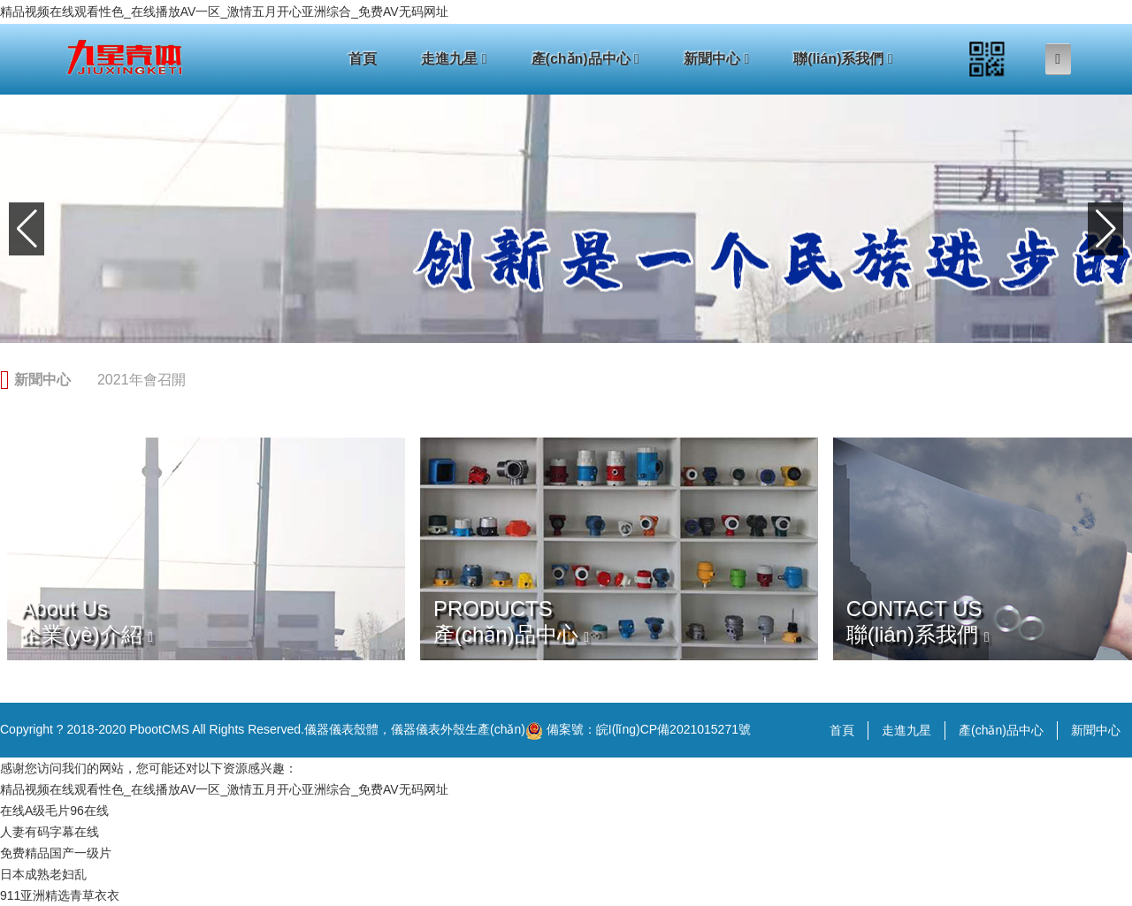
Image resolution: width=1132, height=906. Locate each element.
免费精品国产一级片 (55, 853)
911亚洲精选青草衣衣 (59, 895)
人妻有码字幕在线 (49, 832)
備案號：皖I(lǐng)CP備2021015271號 (638, 731)
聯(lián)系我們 (843, 58)
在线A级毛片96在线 (54, 810)
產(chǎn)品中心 (585, 58)
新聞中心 (716, 58)
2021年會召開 (141, 379)
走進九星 (453, 58)
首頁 (362, 58)
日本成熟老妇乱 (43, 874)
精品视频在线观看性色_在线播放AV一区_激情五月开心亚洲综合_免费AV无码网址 (224, 11)
